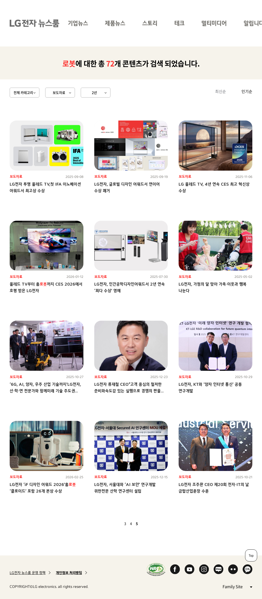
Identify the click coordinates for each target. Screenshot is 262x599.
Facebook (175, 569)
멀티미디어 (214, 23)
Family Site (237, 586)
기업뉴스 (78, 23)
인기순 (246, 91)
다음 (145, 523)
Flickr (233, 569)
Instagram (204, 569)
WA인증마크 (156, 569)
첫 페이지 (111, 523)
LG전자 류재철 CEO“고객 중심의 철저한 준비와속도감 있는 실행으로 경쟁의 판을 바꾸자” (128, 391)
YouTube (189, 569)
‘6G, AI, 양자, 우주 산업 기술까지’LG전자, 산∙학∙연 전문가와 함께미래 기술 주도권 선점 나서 (45, 391)
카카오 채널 (247, 569)
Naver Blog (218, 569)
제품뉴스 (115, 23)
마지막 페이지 (150, 523)
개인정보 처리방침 (69, 572)
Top (251, 555)
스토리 (149, 23)
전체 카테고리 (23, 92)
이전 (117, 523)
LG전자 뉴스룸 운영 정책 (27, 572)
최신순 (220, 91)
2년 (94, 92)
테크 (179, 23)
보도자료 (59, 92)
